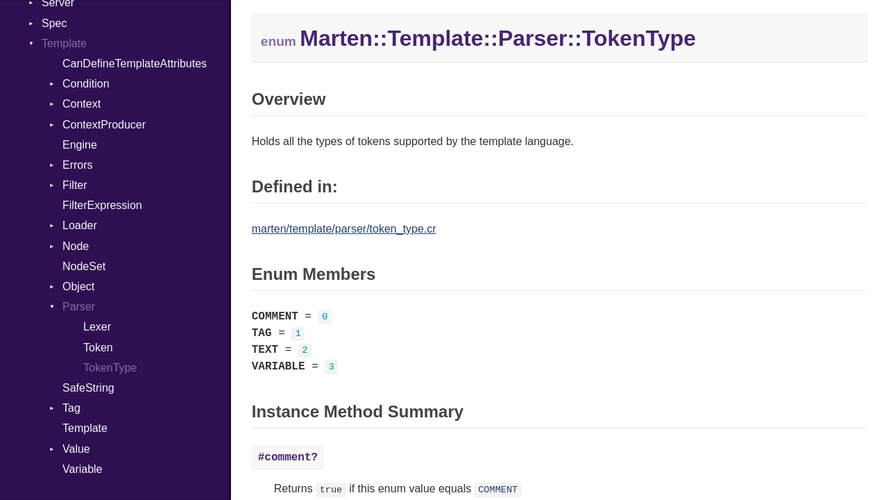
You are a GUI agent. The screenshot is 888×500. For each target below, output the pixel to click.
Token (98, 347)
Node (75, 246)
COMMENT (498, 490)
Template (64, 43)
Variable (82, 469)
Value (76, 449)
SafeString (88, 388)
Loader (79, 225)
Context (81, 104)
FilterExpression (102, 205)
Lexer (97, 327)
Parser (78, 306)
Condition (86, 84)
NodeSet (83, 266)
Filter (74, 185)
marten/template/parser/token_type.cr (344, 229)
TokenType (110, 368)
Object (78, 286)
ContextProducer (104, 125)
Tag (71, 408)
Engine (79, 145)
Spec (54, 23)
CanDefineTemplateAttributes (134, 63)
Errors (77, 165)
